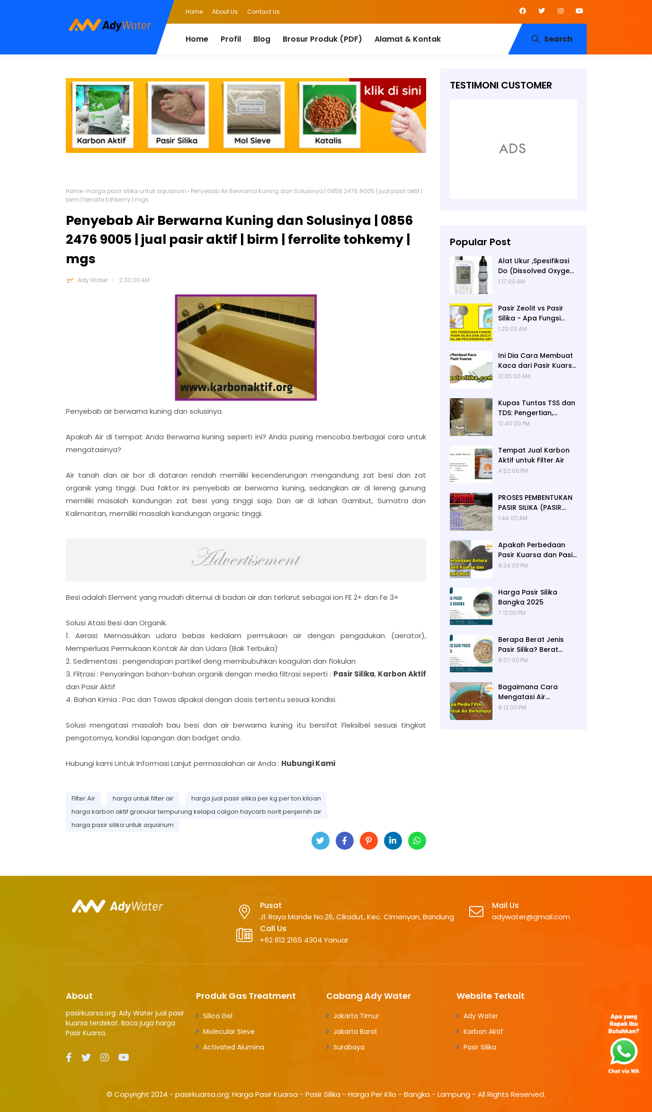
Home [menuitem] (197, 39)
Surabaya (349, 1047)
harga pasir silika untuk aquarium (137, 191)
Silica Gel (217, 1016)
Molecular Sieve (229, 1031)
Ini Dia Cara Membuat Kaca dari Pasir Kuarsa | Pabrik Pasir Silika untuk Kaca (537, 361)
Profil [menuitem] (231, 39)
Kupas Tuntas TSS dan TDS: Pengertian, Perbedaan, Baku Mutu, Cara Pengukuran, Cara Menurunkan (537, 408)
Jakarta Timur (356, 1016)
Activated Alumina (233, 1047)
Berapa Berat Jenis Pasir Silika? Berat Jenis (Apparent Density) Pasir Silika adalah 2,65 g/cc (531, 645)
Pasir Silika (480, 1047)
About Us (225, 12)
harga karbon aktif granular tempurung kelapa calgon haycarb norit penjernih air (196, 811)
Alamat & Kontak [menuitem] (408, 39)
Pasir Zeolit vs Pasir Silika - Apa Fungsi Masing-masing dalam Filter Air (537, 313)
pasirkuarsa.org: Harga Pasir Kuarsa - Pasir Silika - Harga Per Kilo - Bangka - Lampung (322, 1094)
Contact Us (263, 12)
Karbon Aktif (483, 1031)
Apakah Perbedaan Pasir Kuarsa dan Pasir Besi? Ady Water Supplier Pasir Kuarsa (536, 550)
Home (194, 12)
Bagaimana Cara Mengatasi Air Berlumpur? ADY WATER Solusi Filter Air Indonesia (535, 692)
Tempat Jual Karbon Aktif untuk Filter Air (534, 455)
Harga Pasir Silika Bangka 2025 (527, 597)
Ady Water (92, 280)
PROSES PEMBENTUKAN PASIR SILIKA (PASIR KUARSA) (535, 503)
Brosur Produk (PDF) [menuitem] (322, 39)
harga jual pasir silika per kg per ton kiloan (256, 798)
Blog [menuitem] (261, 39)
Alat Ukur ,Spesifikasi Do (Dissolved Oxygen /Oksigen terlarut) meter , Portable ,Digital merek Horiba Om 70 (536, 266)
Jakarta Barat (355, 1031)
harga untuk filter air (143, 798)
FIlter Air (83, 798)
